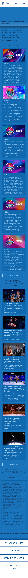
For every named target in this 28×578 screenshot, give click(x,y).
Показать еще (14, 275)
